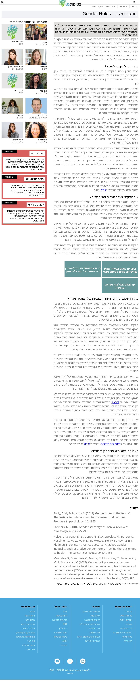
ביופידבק (63, 635)
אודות (32, 618)
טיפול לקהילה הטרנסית (84, 590)
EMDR (64, 647)
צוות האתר (30, 622)
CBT (65, 618)
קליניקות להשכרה (92, 626)
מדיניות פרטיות (28, 631)
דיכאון (115, 409)
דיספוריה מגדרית (110, 451)
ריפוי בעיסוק (61, 622)
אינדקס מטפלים (92, 647)
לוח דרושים (95, 639)
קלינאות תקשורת (59, 626)
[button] (5, 5)
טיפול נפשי (63, 590)
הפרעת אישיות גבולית (122, 639)
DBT (65, 631)
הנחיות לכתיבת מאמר (25, 643)
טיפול (87, 451)
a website (70, 683)
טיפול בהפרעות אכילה (90, 631)
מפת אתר (30, 656)
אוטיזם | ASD (126, 626)
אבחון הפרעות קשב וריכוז (88, 643)
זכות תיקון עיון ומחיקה (25, 639)
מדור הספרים (94, 635)
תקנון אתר (30, 626)
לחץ (103, 197)
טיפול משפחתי (60, 639)
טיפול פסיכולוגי (60, 643)
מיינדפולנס (127, 643)
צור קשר (31, 647)
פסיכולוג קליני (126, 622)
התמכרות (128, 647)
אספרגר (128, 631)
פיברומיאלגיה (126, 635)
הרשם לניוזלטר (28, 652)
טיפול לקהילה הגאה (110, 590)
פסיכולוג (128, 618)
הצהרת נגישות (28, 635)
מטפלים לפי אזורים (91, 618)
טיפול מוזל (95, 622)
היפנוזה (64, 652)
